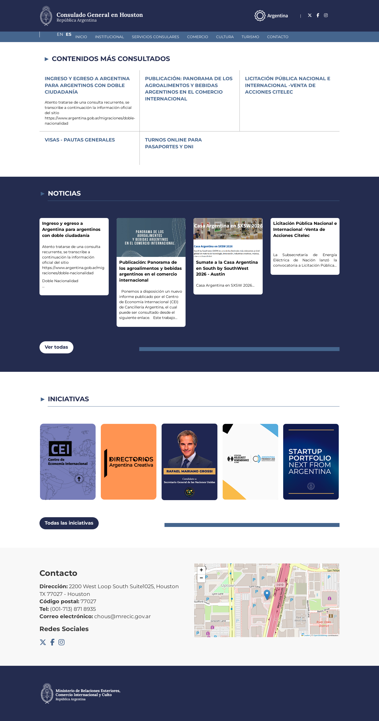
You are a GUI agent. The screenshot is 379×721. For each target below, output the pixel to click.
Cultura (197, 36)
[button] (267, 595)
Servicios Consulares (127, 36)
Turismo (222, 36)
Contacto (250, 36)
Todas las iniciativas (69, 523)
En (326, 15)
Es (337, 15)
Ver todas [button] (56, 347)
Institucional (81, 36)
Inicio (53, 36)
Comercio (169, 36)
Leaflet (305, 635)
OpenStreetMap (320, 635)
